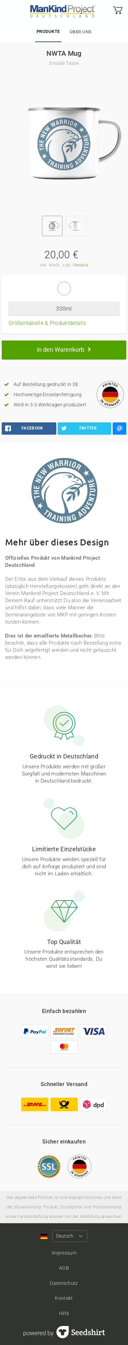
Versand (80, 265)
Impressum (64, 1253)
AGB (64, 1268)
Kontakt (64, 1298)
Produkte (48, 31)
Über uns (81, 31)
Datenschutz (64, 1283)
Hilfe (64, 1313)
